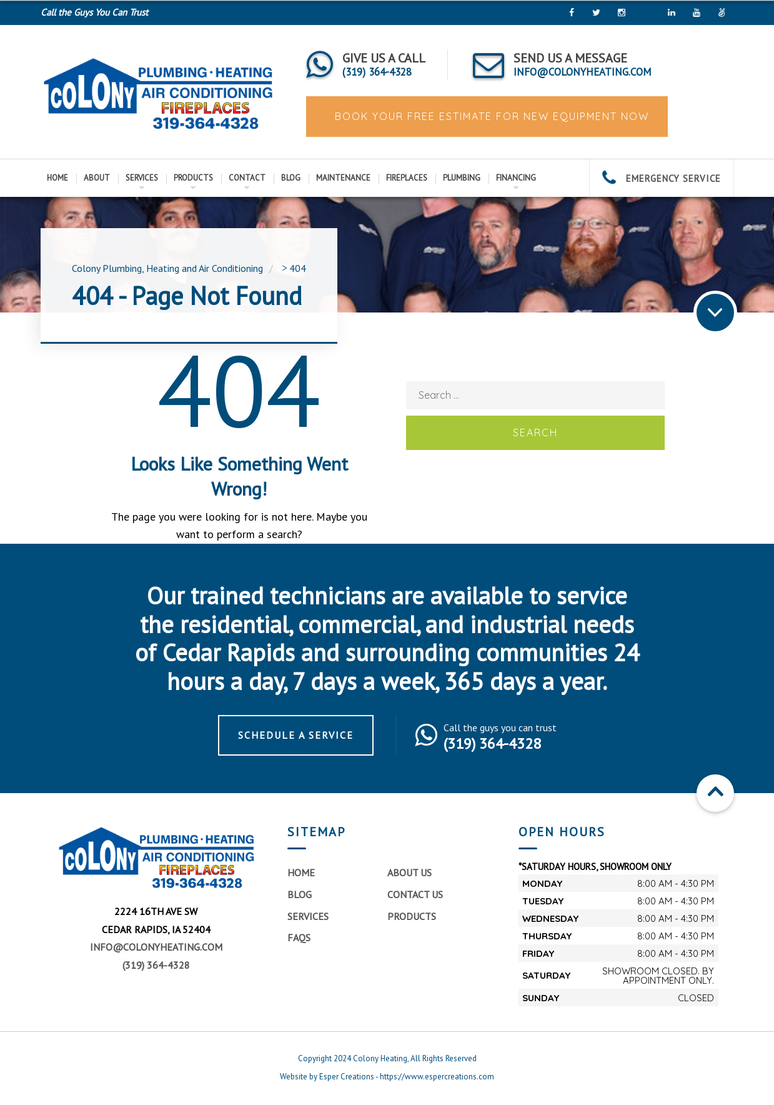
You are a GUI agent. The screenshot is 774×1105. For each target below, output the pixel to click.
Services (142, 177)
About (97, 177)
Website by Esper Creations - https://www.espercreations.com (387, 1076)
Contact (247, 177)
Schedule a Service (296, 735)
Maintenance (343, 177)
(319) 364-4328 (156, 965)
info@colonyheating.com (156, 947)
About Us (409, 872)
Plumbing (461, 177)
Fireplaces (406, 177)
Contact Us (415, 894)
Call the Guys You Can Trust (94, 12)
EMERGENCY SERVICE (661, 178)
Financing (516, 177)
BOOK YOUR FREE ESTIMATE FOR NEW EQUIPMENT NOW (490, 116)
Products (193, 177)
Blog (290, 177)
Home (57, 177)
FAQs (298, 937)
